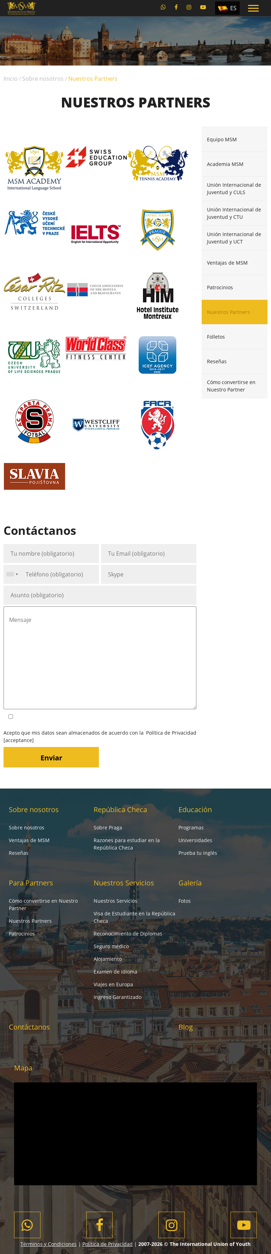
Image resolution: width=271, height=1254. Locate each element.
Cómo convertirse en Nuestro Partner (231, 386)
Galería (190, 883)
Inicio (11, 78)
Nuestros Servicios (124, 883)
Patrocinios (220, 287)
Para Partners (31, 883)
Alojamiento (108, 959)
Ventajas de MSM (227, 262)
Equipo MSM (222, 139)
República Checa (120, 809)
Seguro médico (111, 946)
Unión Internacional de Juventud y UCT (234, 238)
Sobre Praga (108, 827)
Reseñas (217, 361)
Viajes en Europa (113, 984)
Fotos (184, 900)
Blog (185, 1027)
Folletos (216, 336)
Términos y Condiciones (48, 1244)
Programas (191, 827)
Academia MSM (225, 164)
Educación (195, 809)
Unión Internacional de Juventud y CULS (234, 188)
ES (233, 8)
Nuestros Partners (228, 312)
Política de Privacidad (171, 732)
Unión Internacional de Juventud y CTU (234, 213)
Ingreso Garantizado (117, 997)
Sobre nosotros (43, 78)
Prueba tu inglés (197, 853)
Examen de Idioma (115, 971)
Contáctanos (29, 1027)
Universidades (195, 840)
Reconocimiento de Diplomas (128, 933)
